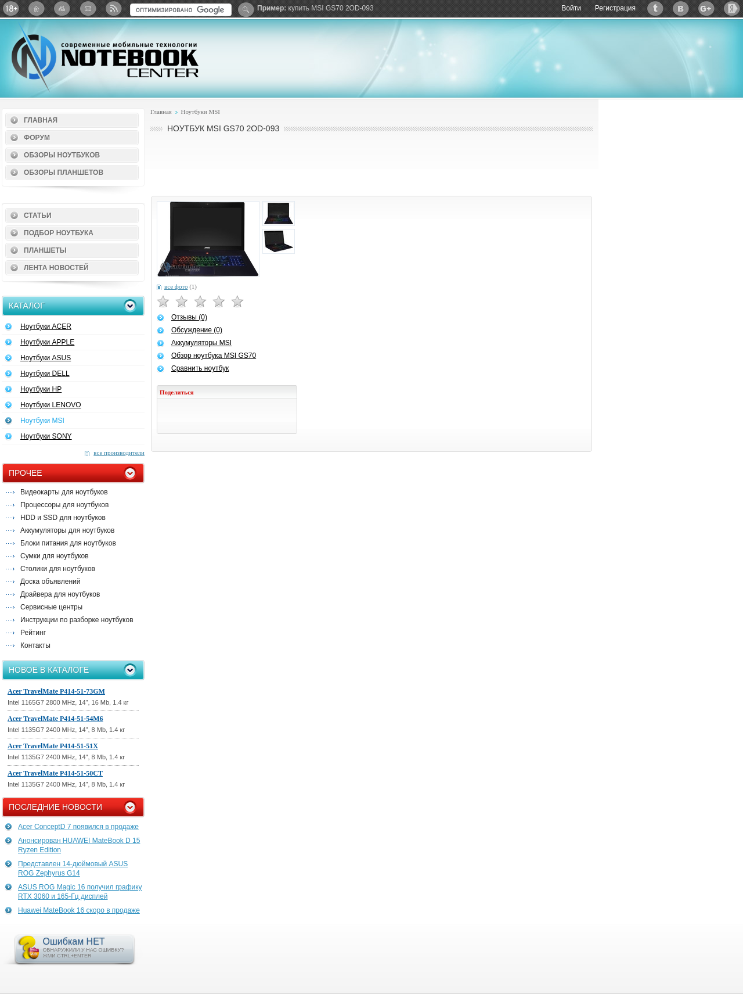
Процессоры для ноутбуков (64, 505)
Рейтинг (33, 633)
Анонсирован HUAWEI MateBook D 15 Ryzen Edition (79, 845)
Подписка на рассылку (87, 8)
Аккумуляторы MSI (201, 343)
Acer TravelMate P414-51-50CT (55, 773)
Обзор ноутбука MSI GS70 (213, 355)
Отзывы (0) (189, 317)
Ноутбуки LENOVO (50, 405)
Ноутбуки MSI (42, 421)
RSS (113, 8)
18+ (11, 8)
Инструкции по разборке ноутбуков (77, 620)
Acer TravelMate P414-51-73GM (56, 691)
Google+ (706, 8)
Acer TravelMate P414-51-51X (53, 746)
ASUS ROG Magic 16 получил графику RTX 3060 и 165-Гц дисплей (80, 891)
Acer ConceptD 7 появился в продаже (78, 827)
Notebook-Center (105, 56)
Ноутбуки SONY (46, 436)
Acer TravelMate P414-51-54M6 (55, 719)
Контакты (35, 645)
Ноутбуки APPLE (47, 342)
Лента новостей (56, 268)
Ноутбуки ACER (45, 326)
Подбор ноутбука (58, 233)
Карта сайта (62, 8)
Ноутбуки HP (41, 389)
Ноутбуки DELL (45, 373)
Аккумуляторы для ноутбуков (67, 530)
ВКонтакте (681, 8)
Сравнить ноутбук (200, 368)
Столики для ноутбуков (57, 569)
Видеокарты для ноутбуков (64, 492)
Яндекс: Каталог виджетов (732, 8)
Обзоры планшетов (63, 172)
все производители (119, 452)
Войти (571, 8)
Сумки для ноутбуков (54, 556)
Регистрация (615, 8)
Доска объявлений (50, 581)
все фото (175, 286)
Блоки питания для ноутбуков (68, 543)
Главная (40, 120)
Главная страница (36, 8)
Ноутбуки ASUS (45, 358)
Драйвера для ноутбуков (60, 594)
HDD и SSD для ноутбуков (63, 518)
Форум (37, 138)
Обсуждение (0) (196, 330)
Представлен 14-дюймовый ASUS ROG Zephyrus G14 (73, 868)
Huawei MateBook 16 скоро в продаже (79, 910)
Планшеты (45, 250)
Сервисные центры (51, 607)
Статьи (38, 215)
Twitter (655, 8)
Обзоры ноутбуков (62, 155)
